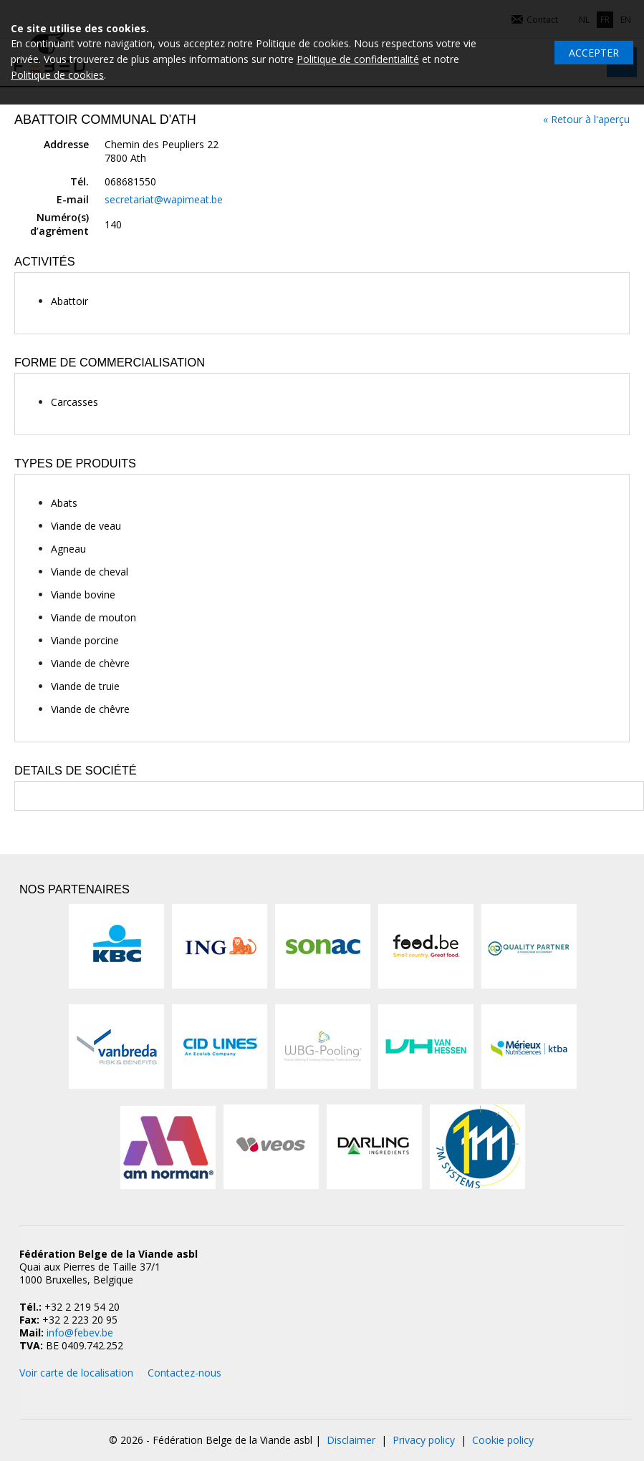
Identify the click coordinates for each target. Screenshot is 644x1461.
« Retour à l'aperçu (586, 119)
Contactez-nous (184, 1372)
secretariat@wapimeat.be (164, 199)
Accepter (594, 52)
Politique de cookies (57, 75)
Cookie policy (503, 1440)
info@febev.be (80, 1332)
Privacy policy (424, 1440)
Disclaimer (351, 1440)
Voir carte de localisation (76, 1372)
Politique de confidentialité (358, 59)
